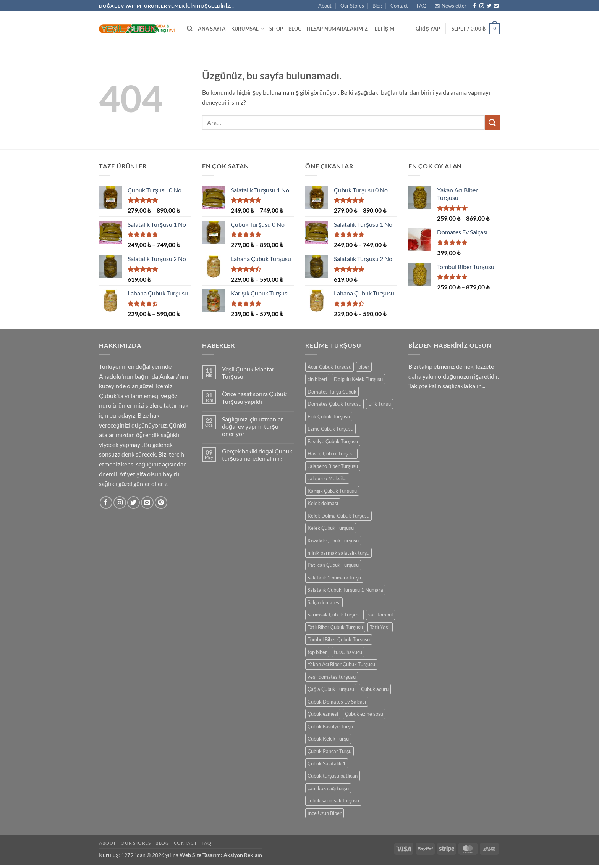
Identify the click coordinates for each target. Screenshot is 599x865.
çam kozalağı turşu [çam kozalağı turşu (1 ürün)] (328, 788)
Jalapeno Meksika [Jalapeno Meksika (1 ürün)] (327, 478)
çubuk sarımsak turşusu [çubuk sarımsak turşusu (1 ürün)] (333, 800)
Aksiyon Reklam (242, 855)
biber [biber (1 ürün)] (363, 367)
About (325, 6)
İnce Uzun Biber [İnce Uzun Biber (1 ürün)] (325, 813)
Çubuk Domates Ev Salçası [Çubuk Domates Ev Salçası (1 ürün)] (337, 702)
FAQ (421, 6)
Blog (377, 6)
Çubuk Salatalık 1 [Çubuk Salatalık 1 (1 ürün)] (327, 763)
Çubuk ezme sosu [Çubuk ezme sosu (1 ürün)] (364, 714)
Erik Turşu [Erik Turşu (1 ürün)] (379, 404)
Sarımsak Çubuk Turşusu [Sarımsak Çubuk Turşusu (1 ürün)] (334, 615)
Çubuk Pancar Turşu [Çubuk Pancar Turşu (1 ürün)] (329, 751)
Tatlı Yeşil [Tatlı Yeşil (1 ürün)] (380, 627)
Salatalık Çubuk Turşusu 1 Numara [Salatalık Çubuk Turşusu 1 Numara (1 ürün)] (345, 590)
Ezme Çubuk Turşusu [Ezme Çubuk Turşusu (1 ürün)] (330, 429)
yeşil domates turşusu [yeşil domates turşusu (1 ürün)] (332, 677)
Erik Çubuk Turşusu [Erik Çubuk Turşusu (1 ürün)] (329, 416)
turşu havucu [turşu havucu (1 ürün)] (348, 652)
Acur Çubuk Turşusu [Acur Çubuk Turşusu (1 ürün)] (329, 367)
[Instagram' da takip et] (481, 6)
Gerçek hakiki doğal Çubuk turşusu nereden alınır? (257, 454)
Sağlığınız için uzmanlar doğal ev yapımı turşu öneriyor (252, 426)
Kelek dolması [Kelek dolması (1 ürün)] (323, 503)
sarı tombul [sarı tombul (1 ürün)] (380, 615)
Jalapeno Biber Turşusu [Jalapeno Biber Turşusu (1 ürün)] (333, 466)
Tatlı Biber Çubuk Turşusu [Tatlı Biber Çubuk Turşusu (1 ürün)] (335, 627)
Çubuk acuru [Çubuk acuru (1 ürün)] (375, 689)
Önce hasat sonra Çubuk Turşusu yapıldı (254, 397)
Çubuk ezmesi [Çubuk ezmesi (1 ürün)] (323, 714)
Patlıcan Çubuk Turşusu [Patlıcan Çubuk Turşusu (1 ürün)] (333, 565)
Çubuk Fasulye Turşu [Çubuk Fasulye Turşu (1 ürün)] (330, 726)
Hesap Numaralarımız (337, 29)
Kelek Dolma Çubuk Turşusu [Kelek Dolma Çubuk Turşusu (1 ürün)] (338, 516)
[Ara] (190, 28)
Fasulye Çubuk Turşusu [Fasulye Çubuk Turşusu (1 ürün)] (333, 441)
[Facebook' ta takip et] (474, 6)
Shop (276, 29)
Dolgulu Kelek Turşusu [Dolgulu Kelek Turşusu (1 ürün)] (358, 379)
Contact (399, 6)
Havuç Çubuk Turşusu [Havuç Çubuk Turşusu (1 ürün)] (331, 453)
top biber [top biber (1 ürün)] (317, 652)
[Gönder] (492, 122)
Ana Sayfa (211, 29)
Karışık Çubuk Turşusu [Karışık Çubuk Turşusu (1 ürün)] (332, 491)
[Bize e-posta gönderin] (496, 6)
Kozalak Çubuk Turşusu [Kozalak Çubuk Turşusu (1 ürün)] (333, 540)
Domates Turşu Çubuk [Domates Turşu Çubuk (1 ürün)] (332, 392)
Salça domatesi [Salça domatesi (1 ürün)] (324, 602)
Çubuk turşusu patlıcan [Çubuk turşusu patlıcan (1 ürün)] (333, 776)
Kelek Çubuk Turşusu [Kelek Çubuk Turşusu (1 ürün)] (331, 528)
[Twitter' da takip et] (489, 6)
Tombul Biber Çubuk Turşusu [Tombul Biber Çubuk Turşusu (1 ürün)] (339, 639)
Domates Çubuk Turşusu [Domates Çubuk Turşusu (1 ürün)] (334, 404)
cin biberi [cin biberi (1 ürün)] (317, 379)
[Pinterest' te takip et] (161, 502)
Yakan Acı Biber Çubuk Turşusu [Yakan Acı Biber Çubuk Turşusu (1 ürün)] (341, 664)
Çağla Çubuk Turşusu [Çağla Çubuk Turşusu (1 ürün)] (331, 689)
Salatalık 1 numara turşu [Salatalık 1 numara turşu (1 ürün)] (334, 578)
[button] (450, 5)
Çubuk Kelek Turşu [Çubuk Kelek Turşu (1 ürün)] (328, 739)
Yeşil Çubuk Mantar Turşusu (248, 372)
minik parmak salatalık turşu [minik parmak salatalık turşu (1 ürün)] (338, 553)
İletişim (383, 29)
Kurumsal (247, 28)
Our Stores (352, 6)
